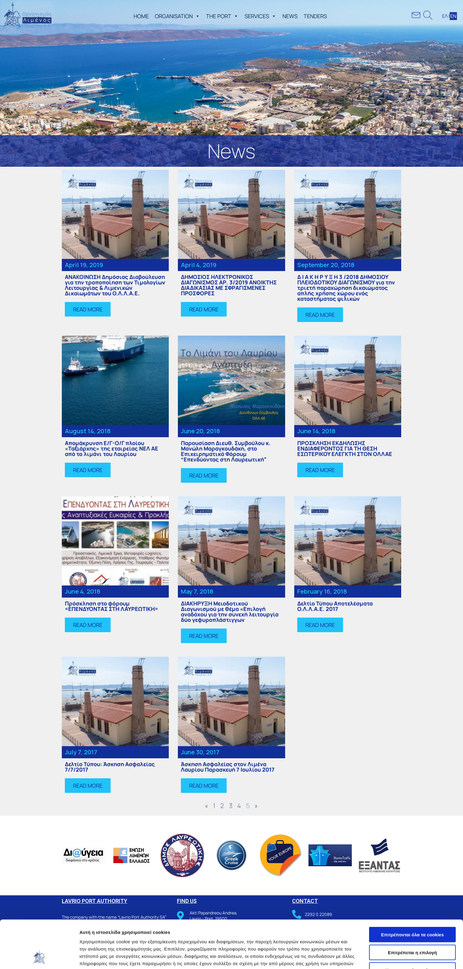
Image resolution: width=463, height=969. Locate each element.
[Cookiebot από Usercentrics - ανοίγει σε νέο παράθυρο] (39, 957)
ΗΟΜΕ (141, 16)
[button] (196, 16)
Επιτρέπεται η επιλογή (412, 907)
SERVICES (260, 16)
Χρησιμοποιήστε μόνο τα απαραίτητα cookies (412, 928)
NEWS (290, 16)
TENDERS (315, 16)
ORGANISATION (177, 16)
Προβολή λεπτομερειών (360, 957)
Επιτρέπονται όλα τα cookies (412, 889)
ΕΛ (445, 16)
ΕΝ (453, 16)
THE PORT (222, 16)
